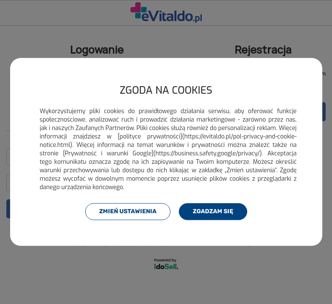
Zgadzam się (213, 211)
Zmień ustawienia (128, 211)
